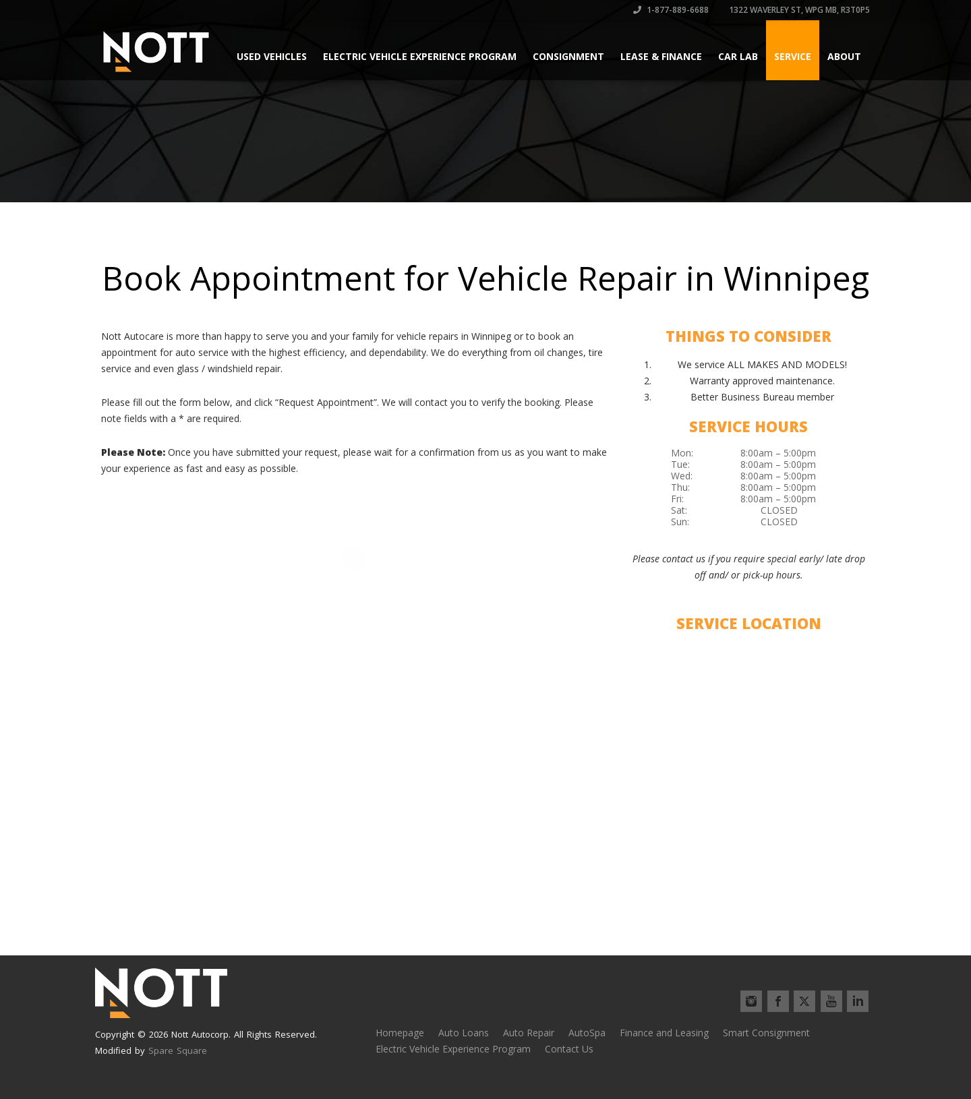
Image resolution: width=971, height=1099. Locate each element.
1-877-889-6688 (671, 10)
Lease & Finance (661, 56)
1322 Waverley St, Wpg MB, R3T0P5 (798, 10)
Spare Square (177, 1050)
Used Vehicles (272, 56)
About (844, 56)
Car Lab (738, 56)
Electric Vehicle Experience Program (420, 56)
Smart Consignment (766, 1032)
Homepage (400, 1032)
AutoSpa (587, 1032)
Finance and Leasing (664, 1032)
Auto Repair (528, 1032)
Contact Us (569, 1048)
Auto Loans (463, 1032)
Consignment (568, 56)
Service (792, 56)
